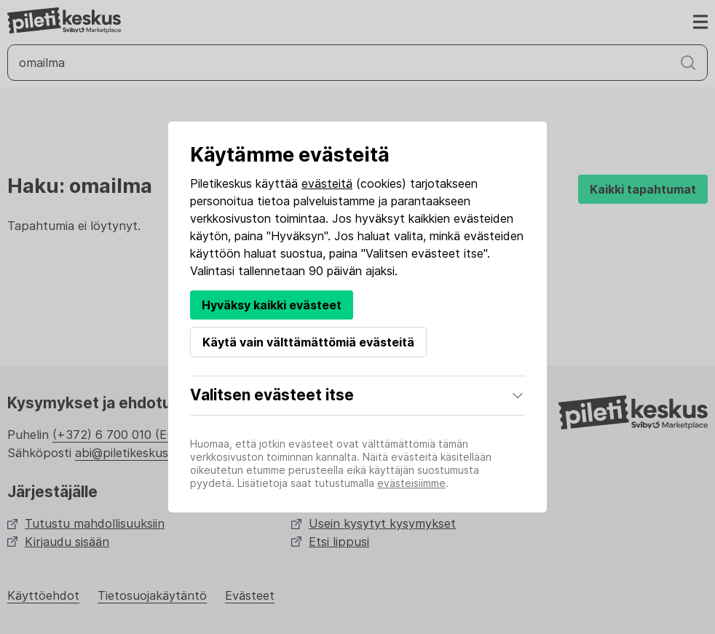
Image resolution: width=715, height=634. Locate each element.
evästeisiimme (411, 483)
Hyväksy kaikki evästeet (271, 305)
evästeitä (326, 183)
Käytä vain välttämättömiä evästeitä (308, 342)
